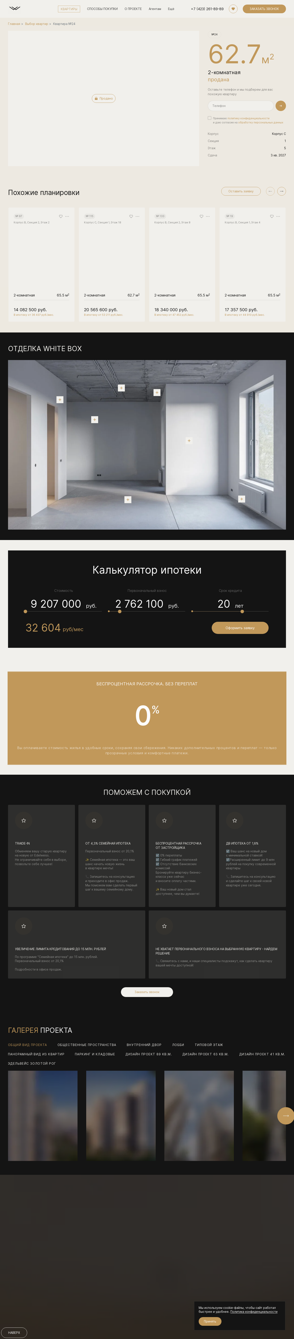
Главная (14, 24)
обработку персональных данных (260, 122)
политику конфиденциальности (248, 118)
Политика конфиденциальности (253, 1311)
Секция (213, 141)
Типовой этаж (209, 1045)
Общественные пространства (87, 1045)
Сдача (212, 155)
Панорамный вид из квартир (36, 1055)
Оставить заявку (241, 191)
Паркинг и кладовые (95, 1055)
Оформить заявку (240, 628)
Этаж (212, 148)
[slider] (25, 611)
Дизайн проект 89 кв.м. (149, 1055)
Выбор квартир (36, 24)
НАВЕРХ (14, 1332)
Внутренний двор (144, 1045)
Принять (210, 1321)
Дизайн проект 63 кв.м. (205, 1055)
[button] (281, 191)
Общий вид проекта (27, 1045)
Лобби (178, 1045)
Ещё (171, 9)
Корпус (213, 134)
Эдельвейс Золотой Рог (32, 1064)
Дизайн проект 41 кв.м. (262, 1055)
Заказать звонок (147, 992)
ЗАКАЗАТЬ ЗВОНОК (264, 9)
